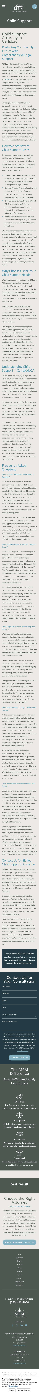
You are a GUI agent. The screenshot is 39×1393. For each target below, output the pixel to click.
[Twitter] (17, 1325)
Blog (19, 1268)
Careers (19, 1275)
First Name (6, 986)
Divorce (19, 1261)
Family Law (19, 1264)
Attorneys (19, 1257)
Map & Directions (19, 1345)
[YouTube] (26, 1325)
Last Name (5, 993)
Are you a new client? (9, 1014)
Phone (4, 1000)
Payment (19, 1278)
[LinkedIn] (22, 1325)
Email (4, 1007)
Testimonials (19, 1282)
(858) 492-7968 (19, 1302)
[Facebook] (13, 1325)
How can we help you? (9, 1021)
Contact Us (9, 860)
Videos (19, 1271)
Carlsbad (7, 79)
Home (19, 1254)
